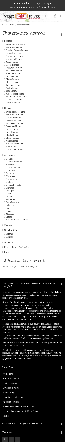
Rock (6, 252)
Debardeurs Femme (15, 53)
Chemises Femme (14, 59)
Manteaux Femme (14, 70)
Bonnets (9, 159)
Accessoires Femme (15, 94)
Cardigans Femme (14, 99)
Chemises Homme (14, 117)
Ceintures (10, 173)
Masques (10, 214)
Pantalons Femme (14, 73)
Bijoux (9, 211)
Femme (9, 234)
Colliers (9, 182)
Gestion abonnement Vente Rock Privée (20, 411)
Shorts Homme (12, 135)
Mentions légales (10, 392)
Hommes (8, 108)
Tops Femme (12, 91)
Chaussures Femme (14, 56)
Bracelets (10, 164)
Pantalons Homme (14, 126)
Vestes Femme (12, 88)
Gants (8, 193)
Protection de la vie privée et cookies (19, 406)
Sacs (8, 208)
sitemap (6, 416)
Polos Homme (12, 129)
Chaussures (9, 225)
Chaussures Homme (15, 149)
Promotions (8, 374)
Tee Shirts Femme (14, 47)
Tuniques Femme (14, 85)
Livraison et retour (11, 388)
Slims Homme (12, 138)
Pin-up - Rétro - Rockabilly (16, 247)
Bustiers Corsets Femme (17, 50)
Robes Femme (12, 65)
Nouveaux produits (11, 378)
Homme (9, 237)
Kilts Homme (12, 146)
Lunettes (10, 196)
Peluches (10, 205)
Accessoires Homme (15, 144)
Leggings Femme (14, 68)
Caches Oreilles (13, 167)
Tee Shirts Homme (14, 115)
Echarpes (10, 191)
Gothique (8, 242)
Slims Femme (12, 82)
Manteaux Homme (14, 123)
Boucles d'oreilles (14, 162)
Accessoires (9, 155)
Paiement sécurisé (11, 402)
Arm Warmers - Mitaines (17, 220)
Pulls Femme (12, 76)
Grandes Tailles (11, 230)
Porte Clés (10, 199)
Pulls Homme (12, 132)
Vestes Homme (12, 141)
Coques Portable (13, 185)
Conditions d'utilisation (13, 397)
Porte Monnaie (12, 202)
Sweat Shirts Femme (15, 44)
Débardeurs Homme (15, 120)
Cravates (10, 188)
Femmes (8, 41)
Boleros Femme (13, 102)
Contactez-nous (10, 383)
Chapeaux (10, 176)
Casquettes (11, 170)
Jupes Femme (12, 62)
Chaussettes (11, 179)
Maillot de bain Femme (16, 96)
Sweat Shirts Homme (15, 112)
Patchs (9, 217)
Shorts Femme (12, 79)
